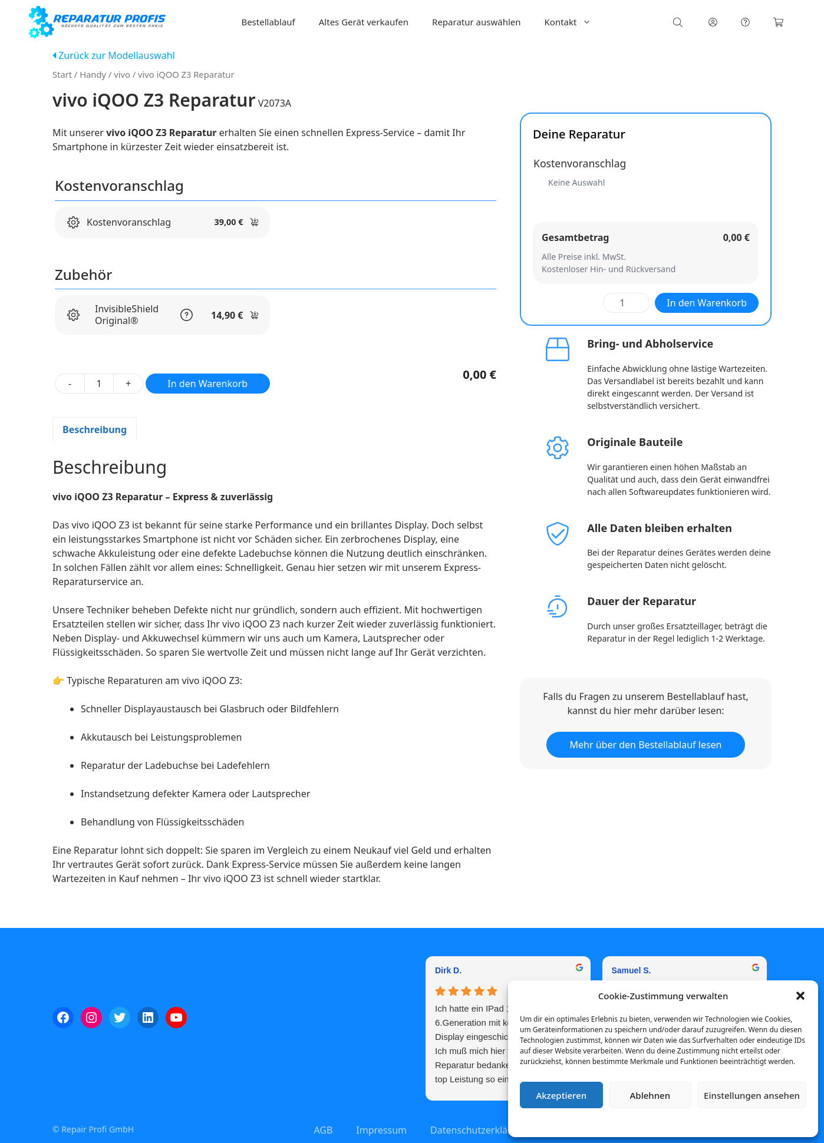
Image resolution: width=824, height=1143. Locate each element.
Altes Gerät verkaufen (363, 22)
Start (62, 74)
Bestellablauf (268, 22)
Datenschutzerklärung (671, 1122)
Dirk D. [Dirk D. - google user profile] (448, 970)
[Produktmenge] (99, 384)
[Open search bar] (679, 22)
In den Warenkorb (207, 383)
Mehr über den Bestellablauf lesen (646, 744)
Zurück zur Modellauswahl (113, 55)
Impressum (733, 1122)
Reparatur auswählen (476, 22)
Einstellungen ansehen (752, 1095)
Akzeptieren (561, 1095)
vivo (122, 74)
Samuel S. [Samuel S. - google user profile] (631, 970)
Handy (93, 74)
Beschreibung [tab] (94, 429)
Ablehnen (650, 1095)
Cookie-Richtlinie (601, 1122)
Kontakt (574, 22)
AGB (323, 1130)
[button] (800, 996)
